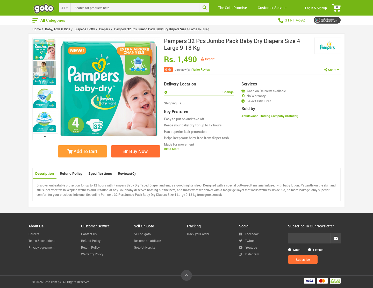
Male (296, 250)
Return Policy (90, 247)
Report (207, 59)
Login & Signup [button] (316, 8)
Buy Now (136, 151)
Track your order (198, 234)
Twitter (247, 241)
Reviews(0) (127, 173)
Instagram (249, 254)
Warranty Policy (92, 254)
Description (44, 173)
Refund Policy (71, 173)
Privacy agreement (41, 247)
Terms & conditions (41, 241)
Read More (171, 149)
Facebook (249, 234)
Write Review (201, 69)
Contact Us (89, 234)
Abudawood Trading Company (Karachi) (269, 116)
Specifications (100, 173)
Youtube (248, 247)
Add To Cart (82, 151)
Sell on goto (142, 234)
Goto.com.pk (52, 282)
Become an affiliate (147, 241)
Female (318, 250)
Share (331, 70)
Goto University (144, 247)
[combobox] (146, 7)
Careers (33, 234)
